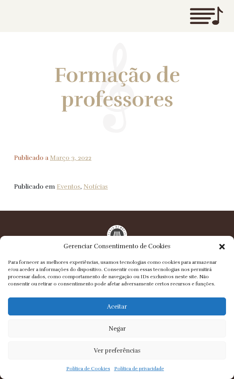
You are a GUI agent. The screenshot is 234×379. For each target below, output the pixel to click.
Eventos (68, 187)
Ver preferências (117, 350)
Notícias (95, 187)
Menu (206, 16)
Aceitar (117, 306)
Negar (117, 328)
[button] (222, 246)
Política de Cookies (88, 368)
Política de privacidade (139, 368)
